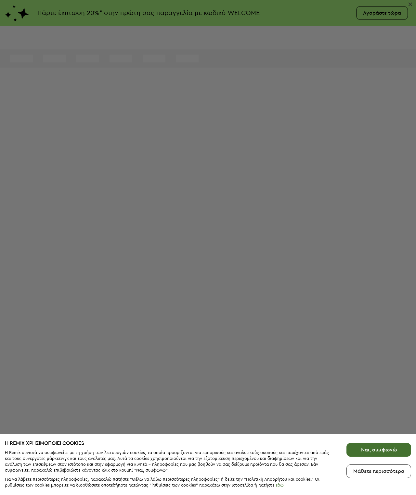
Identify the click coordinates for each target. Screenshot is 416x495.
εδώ (280, 464)
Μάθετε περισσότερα (378, 449)
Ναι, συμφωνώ (379, 428)
